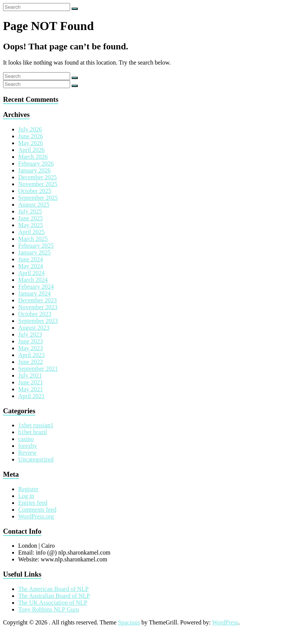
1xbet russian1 (35, 425)
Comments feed (37, 509)
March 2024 (33, 280)
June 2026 (30, 136)
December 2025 (37, 177)
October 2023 (35, 314)
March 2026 (33, 156)
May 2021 (30, 389)
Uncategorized (35, 459)
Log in (26, 496)
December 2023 (37, 300)
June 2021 (30, 382)
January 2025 (34, 252)
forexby (27, 446)
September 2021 (38, 368)
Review (27, 452)
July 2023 (30, 334)
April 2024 (31, 273)
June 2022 (30, 362)
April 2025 (31, 232)
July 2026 (30, 129)
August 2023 (33, 327)
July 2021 (30, 375)
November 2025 (38, 184)
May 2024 (30, 266)
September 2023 (38, 321)
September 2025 (38, 197)
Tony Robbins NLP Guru (48, 609)
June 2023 (30, 341)
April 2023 (31, 355)
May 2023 (30, 348)
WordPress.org (36, 516)
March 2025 (33, 238)
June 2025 (30, 218)
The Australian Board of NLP (54, 596)
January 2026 (34, 170)
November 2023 (38, 307)
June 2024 (30, 259)
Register (28, 489)
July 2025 (30, 211)
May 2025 (30, 225)
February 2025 (36, 245)
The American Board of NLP (53, 589)
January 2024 (34, 293)
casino (26, 439)
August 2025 (33, 204)
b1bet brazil (32, 432)
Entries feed (32, 502)
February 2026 (36, 163)
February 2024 (36, 286)
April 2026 (31, 150)
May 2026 (30, 143)
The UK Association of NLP (52, 602)
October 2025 (35, 191)
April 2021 (31, 396)
